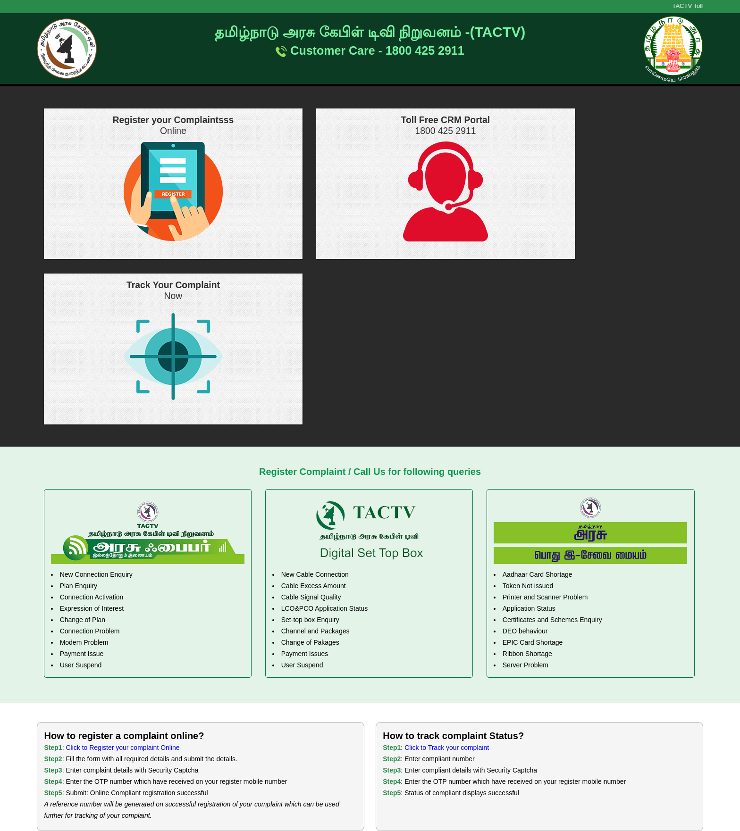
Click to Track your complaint (446, 582)
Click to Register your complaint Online (122, 582)
